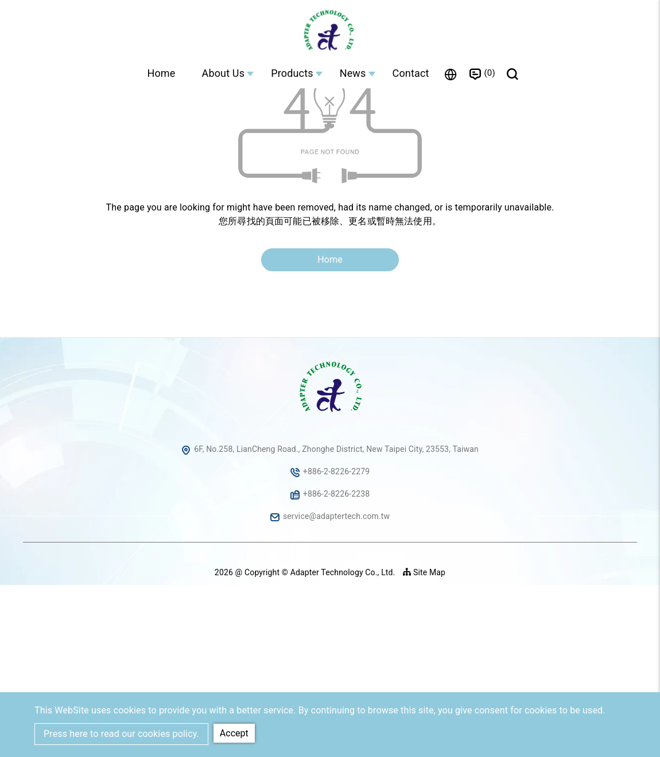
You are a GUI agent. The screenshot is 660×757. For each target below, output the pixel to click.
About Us (223, 73)
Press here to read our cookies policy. (121, 733)
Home (161, 73)
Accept (234, 733)
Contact (411, 73)
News (353, 73)
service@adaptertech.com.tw (336, 688)
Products (292, 73)
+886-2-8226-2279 (336, 643)
